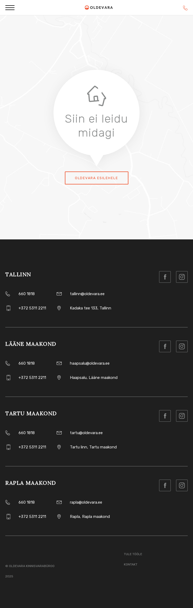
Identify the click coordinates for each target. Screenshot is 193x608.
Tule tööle (133, 554)
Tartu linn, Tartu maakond (93, 447)
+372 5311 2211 (32, 308)
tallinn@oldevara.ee (87, 293)
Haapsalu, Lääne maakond (94, 377)
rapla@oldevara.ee (86, 502)
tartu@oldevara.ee (86, 432)
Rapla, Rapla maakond (90, 516)
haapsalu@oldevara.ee (90, 363)
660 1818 (27, 293)
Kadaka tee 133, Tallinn (90, 308)
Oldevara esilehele (96, 178)
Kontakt (130, 564)
